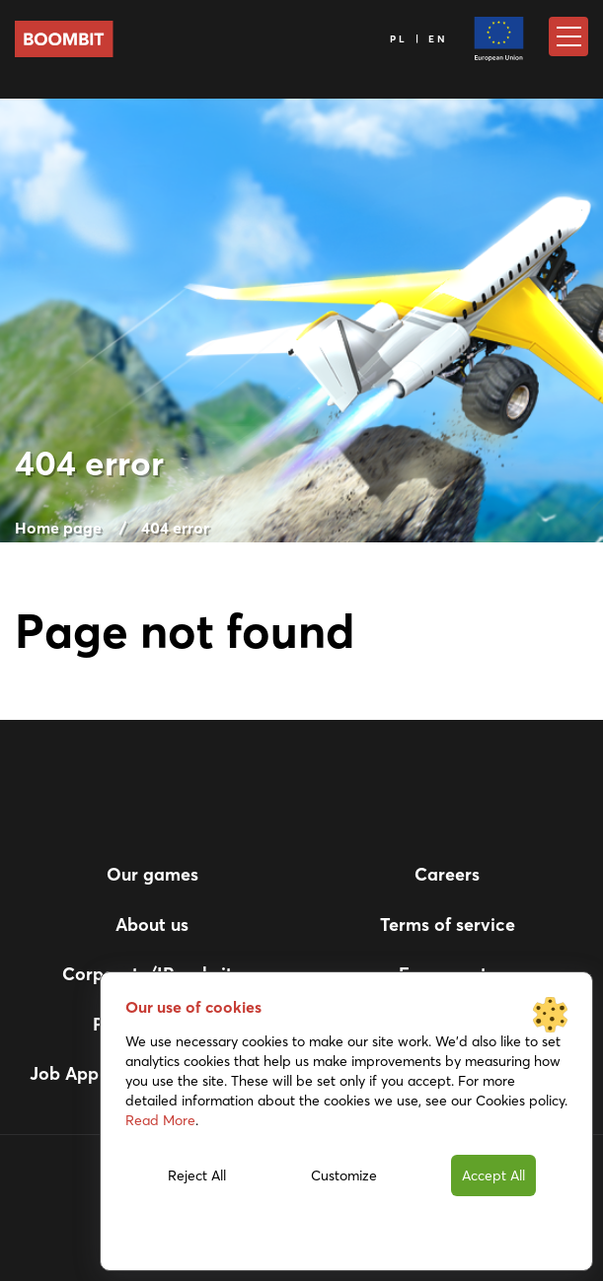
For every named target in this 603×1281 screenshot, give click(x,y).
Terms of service (447, 924)
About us (151, 924)
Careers (447, 874)
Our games (152, 874)
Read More (160, 1120)
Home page (58, 527)
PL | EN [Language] (419, 39)
